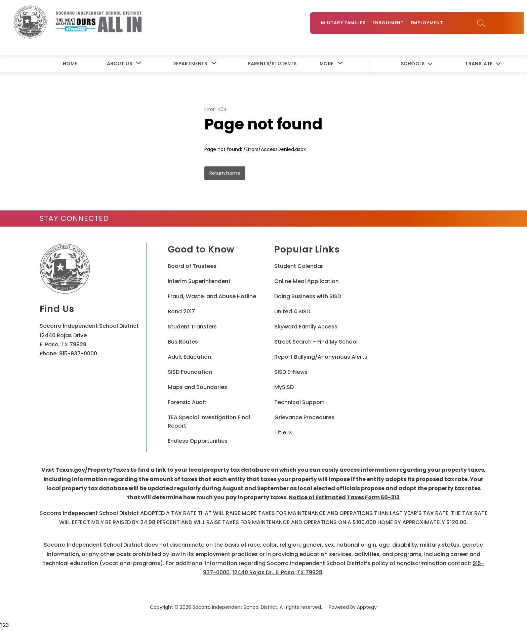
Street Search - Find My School (316, 342)
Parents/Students (272, 64)
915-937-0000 (78, 354)
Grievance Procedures (304, 418)
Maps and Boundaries (197, 388)
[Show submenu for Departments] (189, 64)
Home (70, 64)
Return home (224, 173)
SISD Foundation (190, 373)
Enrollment (391, 24)
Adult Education (189, 357)
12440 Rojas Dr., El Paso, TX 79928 (277, 573)
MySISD (284, 388)
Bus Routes (183, 342)
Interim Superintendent (199, 282)
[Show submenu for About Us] (119, 64)
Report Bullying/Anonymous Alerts (320, 357)
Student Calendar (298, 267)
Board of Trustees (192, 267)
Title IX (283, 433)
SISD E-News (291, 373)
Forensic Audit (187, 403)
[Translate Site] (483, 64)
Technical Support (299, 403)
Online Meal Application (306, 282)
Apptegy (367, 607)
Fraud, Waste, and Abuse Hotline (212, 297)
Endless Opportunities (198, 441)
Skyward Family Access (305, 327)
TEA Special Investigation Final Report (209, 422)
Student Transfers (192, 327)
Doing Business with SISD (307, 297)
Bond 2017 (181, 312)
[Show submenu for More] (327, 64)
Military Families (346, 24)
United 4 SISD (292, 312)
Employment (429, 24)
